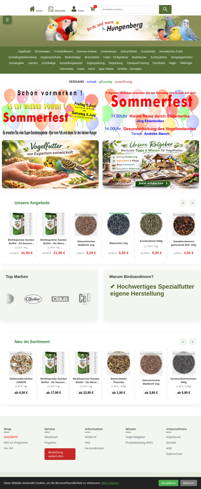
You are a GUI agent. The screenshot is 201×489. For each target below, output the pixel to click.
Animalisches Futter (171, 51)
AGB (169, 448)
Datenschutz (174, 454)
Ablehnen (188, 483)
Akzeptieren (168, 483)
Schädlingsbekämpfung (23, 57)
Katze (81, 68)
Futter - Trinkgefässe (115, 57)
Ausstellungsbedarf (71, 63)
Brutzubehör (92, 57)
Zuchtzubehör (159, 57)
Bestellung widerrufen (55, 454)
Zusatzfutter (148, 51)
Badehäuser (139, 57)
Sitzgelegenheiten (181, 57)
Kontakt (171, 442)
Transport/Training (138, 63)
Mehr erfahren (110, 483)
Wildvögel (186, 63)
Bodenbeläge (73, 57)
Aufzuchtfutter (129, 51)
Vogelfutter (24, 51)
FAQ (87, 442)
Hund (91, 68)
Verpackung (116, 63)
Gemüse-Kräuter (87, 51)
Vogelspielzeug (95, 63)
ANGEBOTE (11, 437)
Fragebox (50, 442)
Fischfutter (158, 63)
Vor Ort (8, 448)
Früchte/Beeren (63, 51)
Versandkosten (94, 448)
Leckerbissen (109, 51)
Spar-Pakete (106, 68)
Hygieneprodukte (51, 57)
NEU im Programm (16, 442)
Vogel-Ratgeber (135, 437)
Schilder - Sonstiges (130, 68)
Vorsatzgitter (16, 63)
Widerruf (90, 437)
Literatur (33, 63)
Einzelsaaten (42, 51)
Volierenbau (66, 68)
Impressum (173, 437)
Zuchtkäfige (49, 63)
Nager (172, 63)
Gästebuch (51, 437)
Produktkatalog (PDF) (139, 442)
